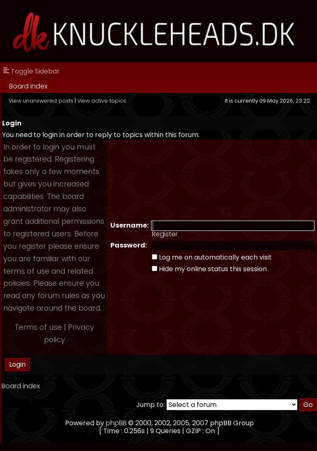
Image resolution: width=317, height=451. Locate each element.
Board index (28, 86)
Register (165, 234)
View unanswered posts (41, 100)
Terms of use (38, 327)
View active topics (101, 100)
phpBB (116, 423)
